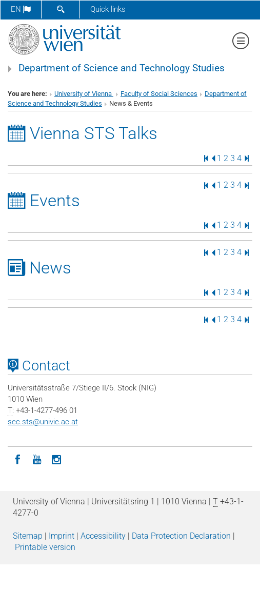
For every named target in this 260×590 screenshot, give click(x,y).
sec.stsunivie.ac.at (43, 421)
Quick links (108, 9)
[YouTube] (37, 458)
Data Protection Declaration (181, 536)
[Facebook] (17, 458)
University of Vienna (83, 93)
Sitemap (28, 536)
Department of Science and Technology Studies (121, 68)
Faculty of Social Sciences (159, 93)
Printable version (45, 547)
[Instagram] (56, 458)
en (21, 9)
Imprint (61, 536)
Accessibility (103, 536)
